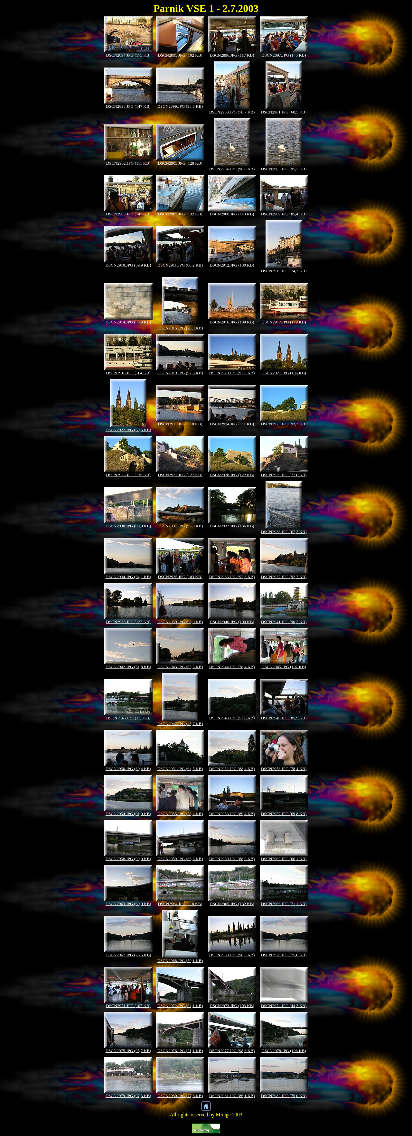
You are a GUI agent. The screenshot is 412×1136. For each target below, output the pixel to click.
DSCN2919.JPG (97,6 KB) (180, 372)
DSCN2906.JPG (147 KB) (128, 214)
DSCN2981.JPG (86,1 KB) (232, 1095)
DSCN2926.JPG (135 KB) (128, 474)
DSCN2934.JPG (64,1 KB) (128, 576)
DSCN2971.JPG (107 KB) (128, 1005)
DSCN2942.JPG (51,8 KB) (128, 666)
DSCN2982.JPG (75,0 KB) (284, 1095)
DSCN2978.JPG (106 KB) (283, 1050)
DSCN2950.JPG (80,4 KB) (128, 768)
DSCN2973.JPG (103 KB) (232, 1005)
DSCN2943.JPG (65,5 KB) (180, 666)
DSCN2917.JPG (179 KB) (283, 322)
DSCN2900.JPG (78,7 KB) (232, 112)
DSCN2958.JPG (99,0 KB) (128, 858)
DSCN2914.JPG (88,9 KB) (128, 322)
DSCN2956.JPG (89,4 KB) (232, 813)
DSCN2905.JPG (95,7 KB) (284, 169)
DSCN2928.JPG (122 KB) (232, 474)
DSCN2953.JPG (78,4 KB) (284, 768)
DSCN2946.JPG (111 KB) (128, 717)
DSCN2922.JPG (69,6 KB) (128, 429)
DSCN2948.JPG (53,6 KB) (232, 717)
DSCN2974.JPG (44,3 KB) (284, 1005)
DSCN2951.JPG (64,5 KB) (180, 768)
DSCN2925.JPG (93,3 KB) (284, 424)
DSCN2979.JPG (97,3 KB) (128, 1095)
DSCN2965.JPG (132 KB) (232, 903)
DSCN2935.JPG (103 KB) (180, 576)
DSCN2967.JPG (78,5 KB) (128, 954)
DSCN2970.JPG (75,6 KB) (284, 954)
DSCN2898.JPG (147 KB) (128, 106)
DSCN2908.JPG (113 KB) (232, 214)
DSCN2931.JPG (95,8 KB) (180, 525)
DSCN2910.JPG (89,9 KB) (128, 265)
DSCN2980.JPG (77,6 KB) (180, 1095)
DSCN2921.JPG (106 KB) (283, 372)
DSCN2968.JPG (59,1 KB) (180, 960)
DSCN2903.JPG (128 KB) (180, 163)
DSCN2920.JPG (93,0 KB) (232, 372)
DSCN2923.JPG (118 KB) (180, 424)
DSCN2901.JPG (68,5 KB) (284, 112)
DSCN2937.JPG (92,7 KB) (284, 576)
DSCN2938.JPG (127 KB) (128, 621)
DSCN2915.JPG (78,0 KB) (180, 327)
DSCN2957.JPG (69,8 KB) (284, 813)
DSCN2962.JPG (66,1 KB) (284, 858)
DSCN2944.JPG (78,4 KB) (232, 666)
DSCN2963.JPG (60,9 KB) (128, 903)
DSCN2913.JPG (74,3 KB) (284, 270)
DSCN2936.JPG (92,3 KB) (232, 576)
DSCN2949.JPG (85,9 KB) (284, 717)
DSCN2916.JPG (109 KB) (232, 322)
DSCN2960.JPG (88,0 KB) (232, 858)
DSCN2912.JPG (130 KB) (232, 265)
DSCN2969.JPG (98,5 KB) (232, 954)
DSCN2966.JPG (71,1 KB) (284, 903)
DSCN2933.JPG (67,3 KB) (284, 531)
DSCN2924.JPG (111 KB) (232, 424)
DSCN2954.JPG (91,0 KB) (128, 813)
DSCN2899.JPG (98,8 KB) (180, 106)
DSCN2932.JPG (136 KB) (232, 525)
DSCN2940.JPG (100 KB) (232, 621)
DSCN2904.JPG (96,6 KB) (232, 169)
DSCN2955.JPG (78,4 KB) (180, 813)
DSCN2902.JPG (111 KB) (128, 163)
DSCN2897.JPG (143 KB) (283, 55)
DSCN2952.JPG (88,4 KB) (232, 768)
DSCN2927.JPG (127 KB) (180, 474)
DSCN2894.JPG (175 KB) (128, 55)
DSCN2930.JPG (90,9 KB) (128, 525)
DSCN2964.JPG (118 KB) (180, 903)
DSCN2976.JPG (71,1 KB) (180, 1050)
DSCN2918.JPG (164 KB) (128, 372)
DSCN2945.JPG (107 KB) (283, 666)
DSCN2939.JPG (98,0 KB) (180, 621)
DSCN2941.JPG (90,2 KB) (284, 621)
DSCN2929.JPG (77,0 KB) (284, 474)
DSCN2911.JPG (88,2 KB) (180, 265)
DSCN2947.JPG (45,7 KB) (180, 723)
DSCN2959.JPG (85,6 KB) (180, 858)
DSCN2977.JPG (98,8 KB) (232, 1050)
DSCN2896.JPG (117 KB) (232, 55)
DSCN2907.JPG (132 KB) (180, 214)
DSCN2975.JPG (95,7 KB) (128, 1050)
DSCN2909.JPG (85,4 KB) (284, 214)
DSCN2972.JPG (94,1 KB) (180, 1005)
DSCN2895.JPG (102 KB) (180, 55)
